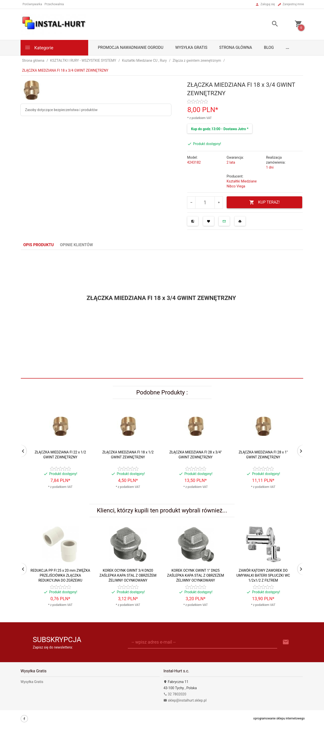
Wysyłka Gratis (191, 47)
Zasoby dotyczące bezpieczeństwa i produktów (61, 110)
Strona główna (235, 47)
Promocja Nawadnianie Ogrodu (130, 47)
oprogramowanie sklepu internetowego (279, 718)
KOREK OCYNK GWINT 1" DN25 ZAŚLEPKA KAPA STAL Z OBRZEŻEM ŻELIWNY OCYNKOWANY (195, 575)
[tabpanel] (162, 314)
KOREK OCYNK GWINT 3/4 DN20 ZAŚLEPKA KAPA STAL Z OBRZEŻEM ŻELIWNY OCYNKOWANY (127, 575)
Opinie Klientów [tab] (76, 244)
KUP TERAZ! (264, 202)
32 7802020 (174, 694)
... (287, 47)
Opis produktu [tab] (38, 244)
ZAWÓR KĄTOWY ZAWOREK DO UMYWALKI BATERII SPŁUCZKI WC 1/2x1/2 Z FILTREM (263, 575)
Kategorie (39, 47)
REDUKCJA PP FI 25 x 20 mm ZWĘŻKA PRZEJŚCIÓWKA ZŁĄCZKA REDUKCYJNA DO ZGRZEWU (60, 575)
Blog (269, 47)
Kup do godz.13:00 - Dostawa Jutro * (219, 129)
